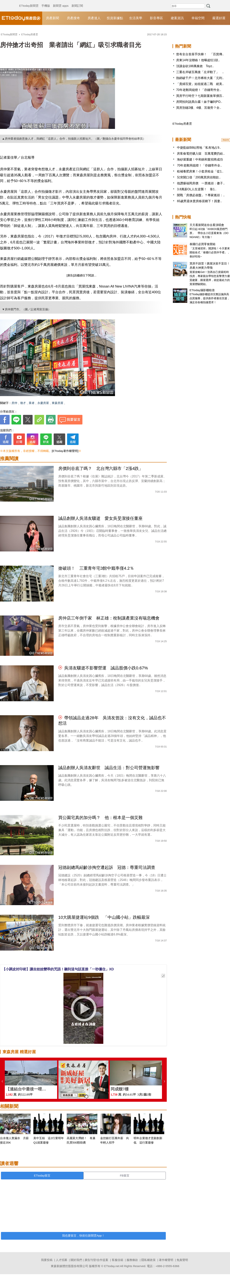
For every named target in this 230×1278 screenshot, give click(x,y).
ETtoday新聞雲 (29, 2)
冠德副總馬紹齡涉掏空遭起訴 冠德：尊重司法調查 (108, 867)
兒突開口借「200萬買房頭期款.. (199, 177)
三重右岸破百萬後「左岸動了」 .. (200, 72)
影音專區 (156, 18)
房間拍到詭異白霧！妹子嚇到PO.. (199, 101)
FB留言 (124, 1175)
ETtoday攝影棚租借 (202, 290)
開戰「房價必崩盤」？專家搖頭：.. (201, 195)
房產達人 (94, 18)
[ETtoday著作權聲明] (65, 450)
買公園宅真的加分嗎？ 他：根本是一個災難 (100, 817)
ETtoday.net (111, 1266)
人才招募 (61, 1260)
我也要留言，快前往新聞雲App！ (83, 1235)
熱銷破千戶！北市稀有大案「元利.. (200, 78)
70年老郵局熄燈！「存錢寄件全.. (198, 89)
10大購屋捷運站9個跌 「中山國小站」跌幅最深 (104, 917)
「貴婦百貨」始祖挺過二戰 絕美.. (200, 84)
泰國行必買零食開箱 (202, 244)
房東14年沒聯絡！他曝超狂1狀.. (198, 60)
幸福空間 (198, 18)
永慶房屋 (43, 403)
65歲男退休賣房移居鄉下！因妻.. (199, 201)
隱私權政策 (148, 1260)
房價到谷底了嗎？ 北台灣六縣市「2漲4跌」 (100, 468)
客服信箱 (117, 1260)
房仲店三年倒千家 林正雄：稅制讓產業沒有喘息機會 (108, 618)
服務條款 (132, 1260)
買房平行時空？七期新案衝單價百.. (200, 95)
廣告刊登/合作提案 (96, 1260)
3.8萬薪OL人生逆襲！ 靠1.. (196, 189)
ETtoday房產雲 (21, 18)
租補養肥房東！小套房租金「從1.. (200, 171)
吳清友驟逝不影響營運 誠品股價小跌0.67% (106, 668)
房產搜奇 (73, 18)
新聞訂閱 (77, 2)
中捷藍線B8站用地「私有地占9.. (199, 147)
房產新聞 (52, 18)
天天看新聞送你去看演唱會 (207, 225)
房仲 (14, 403)
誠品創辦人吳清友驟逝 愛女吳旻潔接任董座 (100, 518)
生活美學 (135, 18)
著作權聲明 (166, 1260)
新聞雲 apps (61, 2)
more (225, 139)
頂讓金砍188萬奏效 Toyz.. (195, 66)
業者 (31, 403)
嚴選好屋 (218, 18)
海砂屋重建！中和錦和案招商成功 (200, 159)
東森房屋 (57, 403)
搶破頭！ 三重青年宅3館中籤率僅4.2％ (96, 568)
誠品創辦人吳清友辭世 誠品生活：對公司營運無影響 (108, 767)
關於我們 (76, 1260)
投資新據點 (115, 18)
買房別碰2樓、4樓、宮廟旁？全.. (198, 107)
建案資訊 (177, 18)
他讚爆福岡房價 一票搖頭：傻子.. (201, 183)
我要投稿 (47, 1260)
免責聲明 (182, 1260)
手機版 (45, 2)
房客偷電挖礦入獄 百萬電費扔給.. (201, 153)
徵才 (23, 403)
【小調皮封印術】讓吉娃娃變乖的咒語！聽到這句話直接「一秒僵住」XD (58, 969)
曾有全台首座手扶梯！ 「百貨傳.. (200, 54)
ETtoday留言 (42, 1175)
